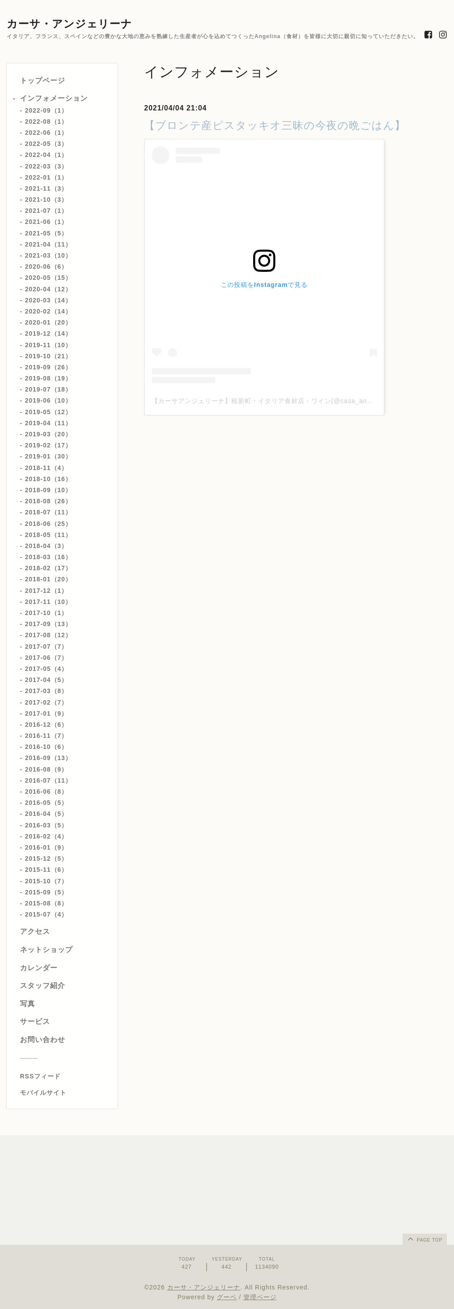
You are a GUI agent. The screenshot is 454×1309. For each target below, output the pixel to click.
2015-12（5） (46, 858)
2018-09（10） (48, 490)
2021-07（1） (46, 210)
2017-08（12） (48, 635)
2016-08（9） (46, 769)
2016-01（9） (46, 847)
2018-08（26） (48, 501)
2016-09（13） (48, 757)
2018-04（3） (46, 545)
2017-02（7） (46, 702)
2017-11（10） (48, 601)
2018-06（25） (48, 523)
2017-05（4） (46, 668)
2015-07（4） (46, 914)
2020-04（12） (48, 289)
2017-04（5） (46, 679)
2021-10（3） (46, 199)
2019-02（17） (48, 445)
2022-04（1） (46, 154)
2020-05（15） (48, 277)
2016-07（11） (48, 780)
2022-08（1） (46, 121)
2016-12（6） (46, 724)
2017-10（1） (46, 612)
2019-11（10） (48, 345)
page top (424, 1238)
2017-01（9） (46, 713)
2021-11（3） (46, 188)
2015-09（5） (46, 892)
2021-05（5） (46, 233)
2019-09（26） (48, 367)
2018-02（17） (48, 568)
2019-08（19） (48, 378)
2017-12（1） (46, 590)
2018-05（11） (48, 534)
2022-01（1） (46, 177)
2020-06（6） (46, 266)
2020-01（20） (48, 322)
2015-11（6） (46, 869)
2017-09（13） (48, 623)
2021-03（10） (48, 255)
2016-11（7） (46, 735)
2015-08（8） (46, 903)
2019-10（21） (48, 356)
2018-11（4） (46, 467)
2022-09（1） (46, 110)
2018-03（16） (48, 556)
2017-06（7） (46, 657)
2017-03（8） (46, 690)
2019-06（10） (48, 400)
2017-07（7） (46, 646)
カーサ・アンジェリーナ (69, 24)
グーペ (227, 1297)
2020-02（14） (48, 311)
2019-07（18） (48, 389)
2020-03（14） (48, 300)
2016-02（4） (46, 836)
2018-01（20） (48, 579)
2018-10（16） (48, 478)
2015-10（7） (46, 881)
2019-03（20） (48, 434)
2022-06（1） (46, 132)
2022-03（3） (46, 166)
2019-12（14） (48, 333)
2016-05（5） (46, 802)
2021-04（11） (48, 244)
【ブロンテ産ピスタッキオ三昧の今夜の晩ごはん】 (275, 125)
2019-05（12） (48, 411)
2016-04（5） (46, 813)
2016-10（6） (46, 746)
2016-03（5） (46, 825)
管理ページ (260, 1297)
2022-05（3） (46, 143)
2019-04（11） (48, 423)
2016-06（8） (46, 791)
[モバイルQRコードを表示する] (65, 1092)
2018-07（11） (48, 512)
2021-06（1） (46, 221)
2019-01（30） (48, 456)
